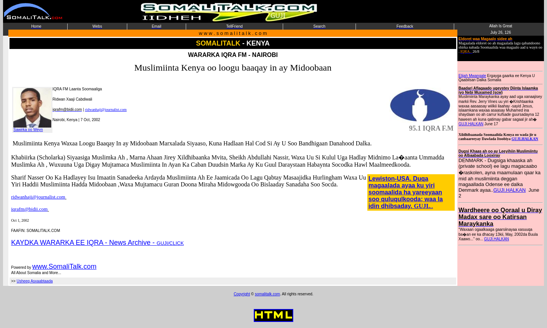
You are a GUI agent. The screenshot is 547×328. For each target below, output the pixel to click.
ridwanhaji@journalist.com (105, 109)
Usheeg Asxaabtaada (35, 281)
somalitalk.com (267, 294)
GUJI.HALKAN (471, 124)
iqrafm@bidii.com (29, 209)
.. (431, 206)
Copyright (242, 294)
